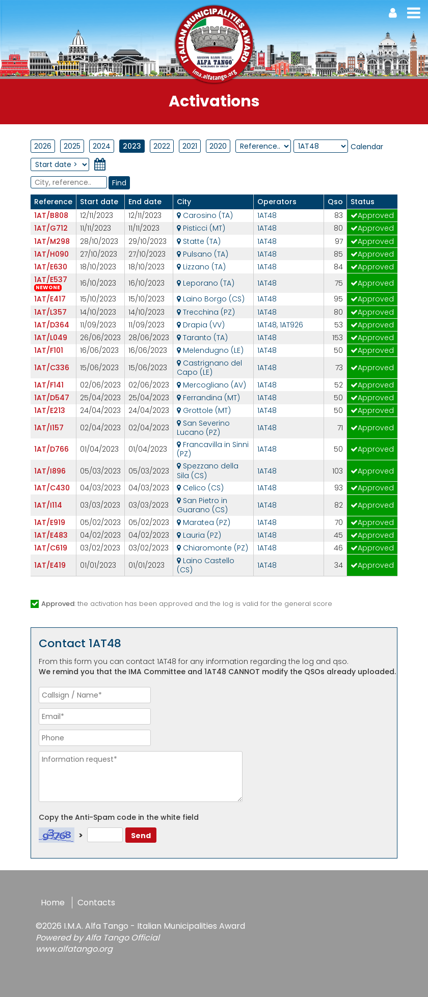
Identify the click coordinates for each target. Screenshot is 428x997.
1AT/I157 (49, 428)
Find (119, 183)
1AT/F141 (49, 385)
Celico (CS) (200, 488)
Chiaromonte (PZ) (212, 548)
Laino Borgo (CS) (211, 299)
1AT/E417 (50, 299)
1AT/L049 (50, 338)
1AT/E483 (51, 535)
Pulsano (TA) (202, 254)
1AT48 (267, 215)
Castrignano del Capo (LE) (209, 367)
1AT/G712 (51, 228)
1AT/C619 (50, 548)
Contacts (96, 902)
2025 (72, 146)
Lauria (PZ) (199, 535)
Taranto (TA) (202, 338)
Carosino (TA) (205, 215)
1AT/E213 (49, 410)
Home (53, 902)
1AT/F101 (48, 350)
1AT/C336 (51, 368)
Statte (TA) (199, 241)
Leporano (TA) (205, 283)
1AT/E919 (49, 522)
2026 (42, 146)
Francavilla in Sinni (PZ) (213, 449)
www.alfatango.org (74, 949)
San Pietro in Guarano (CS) (202, 505)
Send (141, 835)
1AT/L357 (50, 312)
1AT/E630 (50, 267)
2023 (132, 146)
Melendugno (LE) (210, 350)
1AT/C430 (52, 488)
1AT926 (291, 325)
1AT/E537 (50, 279)
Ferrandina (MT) (208, 398)
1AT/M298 (52, 241)
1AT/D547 (51, 398)
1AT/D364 (51, 325)
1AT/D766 (51, 449)
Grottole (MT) (204, 410)
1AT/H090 (51, 254)
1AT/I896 (50, 471)
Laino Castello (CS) (205, 565)
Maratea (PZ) (203, 522)
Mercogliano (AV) (211, 385)
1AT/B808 (51, 215)
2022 (161, 146)
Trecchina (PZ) (206, 312)
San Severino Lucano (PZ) (203, 427)
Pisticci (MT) (201, 228)
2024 (102, 146)
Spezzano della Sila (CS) (207, 470)
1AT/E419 (50, 565)
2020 (218, 146)
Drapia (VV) (201, 325)
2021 (189, 146)
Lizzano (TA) (201, 267)
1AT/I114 (48, 505)
